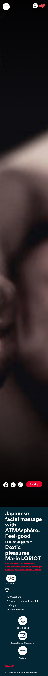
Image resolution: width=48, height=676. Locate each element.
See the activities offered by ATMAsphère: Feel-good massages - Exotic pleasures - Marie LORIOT (23, 567)
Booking (34, 484)
